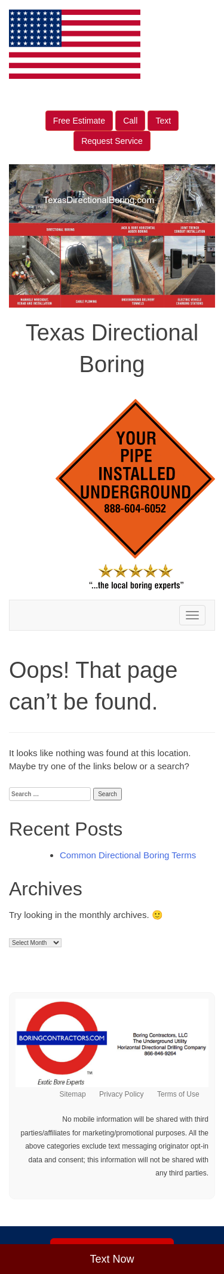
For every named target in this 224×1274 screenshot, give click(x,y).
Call (130, 120)
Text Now (112, 1259)
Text (163, 120)
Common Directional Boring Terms (128, 855)
